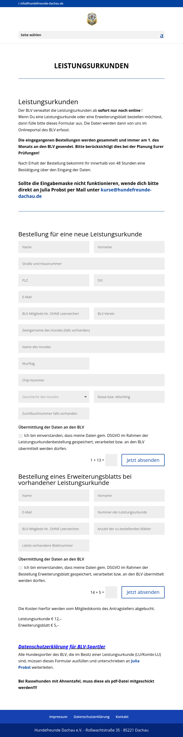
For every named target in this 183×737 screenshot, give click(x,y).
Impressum (58, 716)
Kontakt (122, 716)
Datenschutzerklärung (91, 716)
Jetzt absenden (143, 460)
